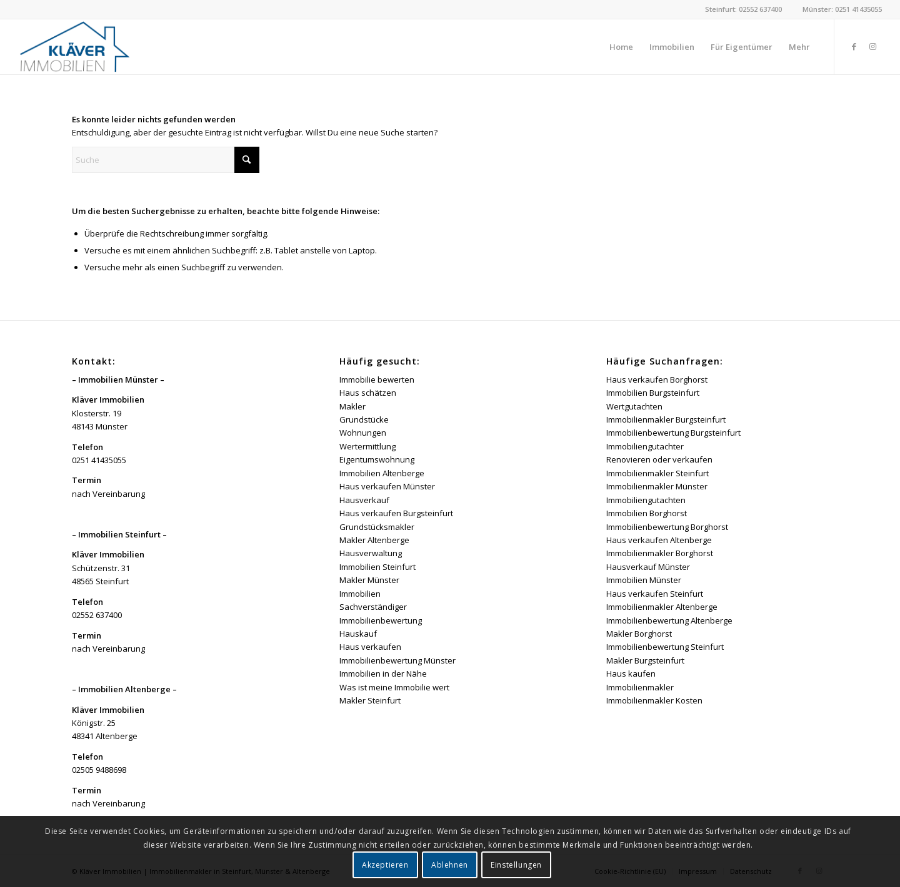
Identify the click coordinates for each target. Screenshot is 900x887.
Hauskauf (358, 633)
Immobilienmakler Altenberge (662, 606)
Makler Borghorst (639, 633)
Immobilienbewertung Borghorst (667, 526)
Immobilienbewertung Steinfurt (665, 646)
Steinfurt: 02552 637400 (743, 9)
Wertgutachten (634, 406)
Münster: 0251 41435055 (842, 9)
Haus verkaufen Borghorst (657, 379)
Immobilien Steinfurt (377, 566)
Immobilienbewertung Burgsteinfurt (673, 432)
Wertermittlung (367, 446)
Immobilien (360, 593)
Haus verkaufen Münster (387, 486)
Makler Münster (369, 580)
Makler (352, 406)
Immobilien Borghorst (646, 513)
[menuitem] (621, 46)
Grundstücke (364, 419)
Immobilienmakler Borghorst (659, 553)
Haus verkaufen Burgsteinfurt (396, 513)
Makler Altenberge (374, 540)
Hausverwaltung (370, 553)
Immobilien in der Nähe (383, 673)
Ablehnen (449, 865)
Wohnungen (362, 432)
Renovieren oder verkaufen (659, 459)
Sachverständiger (373, 606)
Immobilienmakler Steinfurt (657, 473)
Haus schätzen (367, 392)
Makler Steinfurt (370, 700)
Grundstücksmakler (376, 526)
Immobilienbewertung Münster (397, 660)
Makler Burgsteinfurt (645, 660)
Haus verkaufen (370, 646)
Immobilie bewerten (376, 379)
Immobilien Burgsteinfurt (652, 392)
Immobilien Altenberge (381, 473)
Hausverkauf (364, 500)
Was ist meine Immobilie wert (394, 687)
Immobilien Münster (643, 580)
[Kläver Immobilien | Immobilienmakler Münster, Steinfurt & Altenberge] (74, 46)
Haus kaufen (631, 673)
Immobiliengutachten (646, 500)
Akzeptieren (385, 865)
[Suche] (165, 160)
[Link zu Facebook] (853, 46)
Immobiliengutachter (645, 446)
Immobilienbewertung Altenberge (669, 620)
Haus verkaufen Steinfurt (654, 593)
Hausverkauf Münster (648, 566)
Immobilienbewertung (380, 620)
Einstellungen (516, 865)
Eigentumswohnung (376, 459)
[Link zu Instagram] (872, 46)
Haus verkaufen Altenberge (659, 540)
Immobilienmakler (640, 687)
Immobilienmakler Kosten (654, 700)
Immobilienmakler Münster (657, 486)
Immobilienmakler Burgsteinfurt (666, 419)
